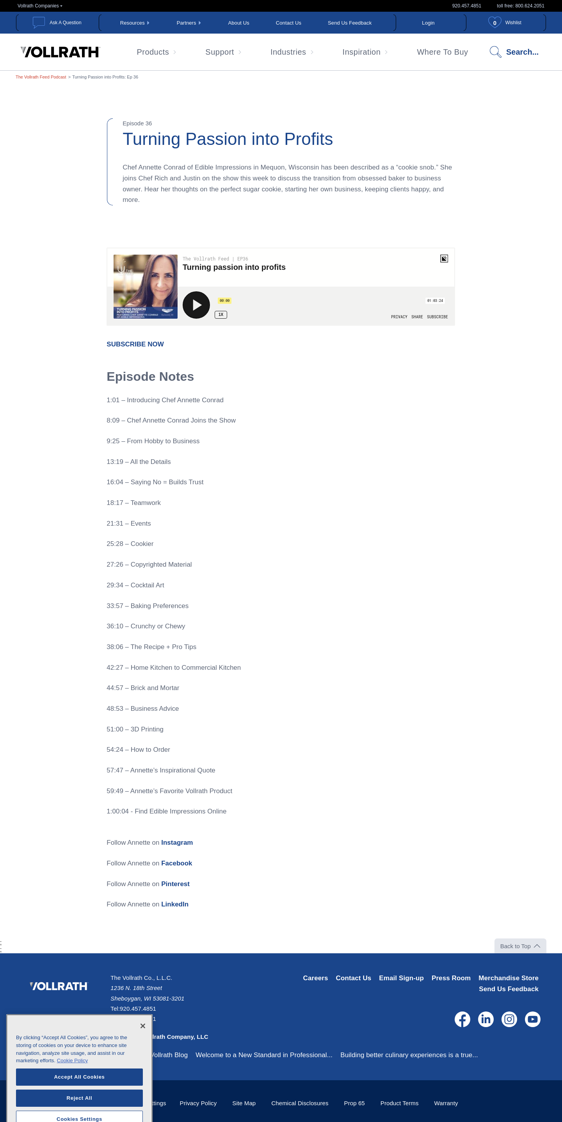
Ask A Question (65, 22)
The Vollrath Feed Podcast (41, 77)
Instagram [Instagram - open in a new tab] (177, 842)
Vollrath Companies (38, 6)
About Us (238, 23)
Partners (186, 23)
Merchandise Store (508, 978)
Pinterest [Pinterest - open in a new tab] (175, 884)
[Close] (142, 1047)
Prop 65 (354, 1103)
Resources (132, 23)
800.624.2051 (138, 1018)
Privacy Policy (198, 1103)
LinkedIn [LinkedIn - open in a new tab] (175, 904)
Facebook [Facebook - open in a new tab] (176, 863)
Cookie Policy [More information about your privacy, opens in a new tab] (72, 1082)
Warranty (446, 1103)
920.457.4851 (467, 6)
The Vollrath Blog (162, 1055)
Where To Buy (442, 52)
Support (219, 52)
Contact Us (288, 23)
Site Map (244, 1103)
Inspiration (362, 52)
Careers (315, 978)
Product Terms (400, 1103)
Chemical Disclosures (299, 1103)
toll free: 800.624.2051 (520, 6)
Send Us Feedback (350, 23)
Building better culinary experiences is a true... (409, 1055)
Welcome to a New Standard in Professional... (264, 1055)
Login (428, 23)
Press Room (451, 978)
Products (153, 52)
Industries (288, 52)
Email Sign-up (401, 978)
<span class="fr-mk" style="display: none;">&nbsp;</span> (281, 287)
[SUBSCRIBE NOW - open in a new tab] (135, 344)
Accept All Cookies (79, 1098)
